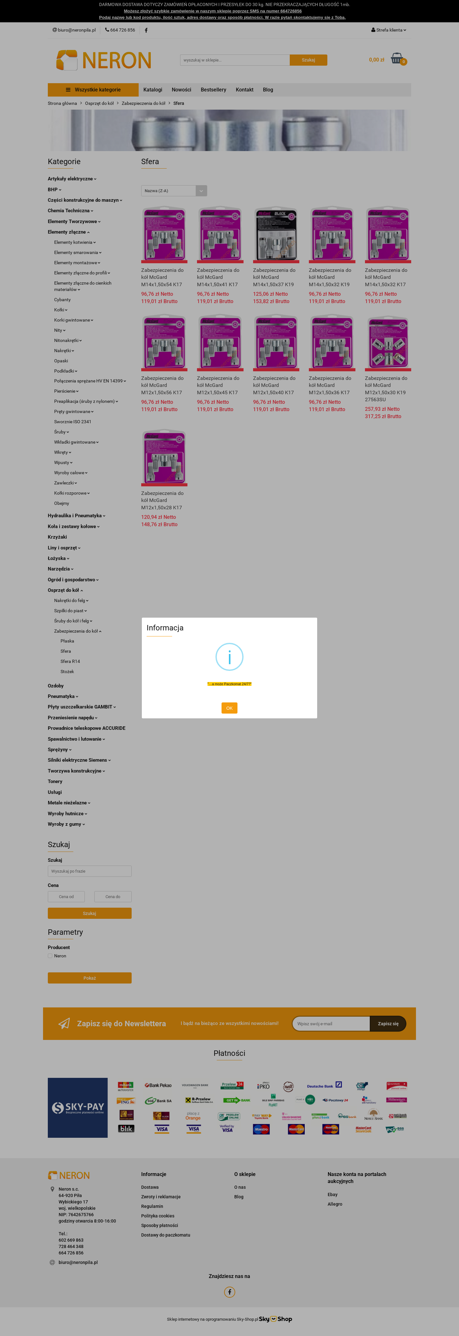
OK (229, 708)
